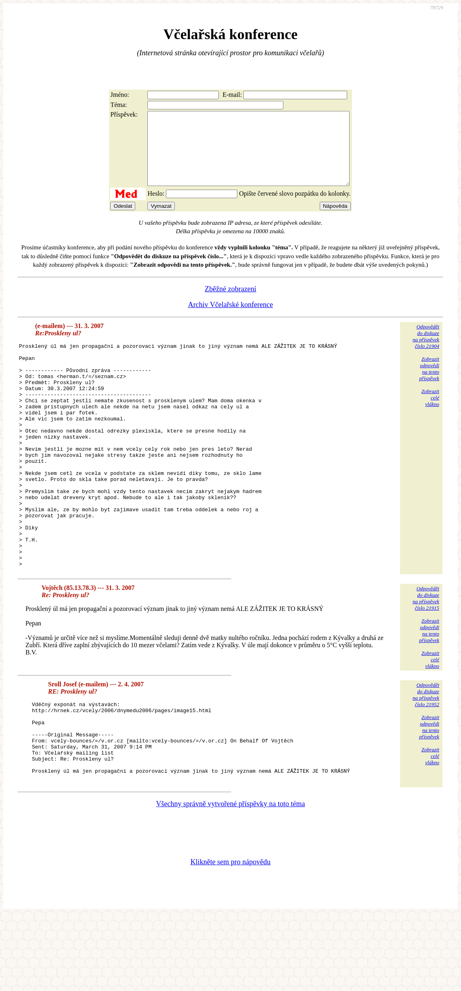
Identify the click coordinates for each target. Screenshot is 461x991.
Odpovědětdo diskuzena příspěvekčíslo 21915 (426, 657)
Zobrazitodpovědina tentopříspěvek (429, 383)
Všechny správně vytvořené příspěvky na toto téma (230, 879)
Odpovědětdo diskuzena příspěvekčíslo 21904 (426, 351)
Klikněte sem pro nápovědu (230, 937)
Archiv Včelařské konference (230, 319)
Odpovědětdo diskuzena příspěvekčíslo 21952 (426, 754)
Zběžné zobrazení (230, 303)
